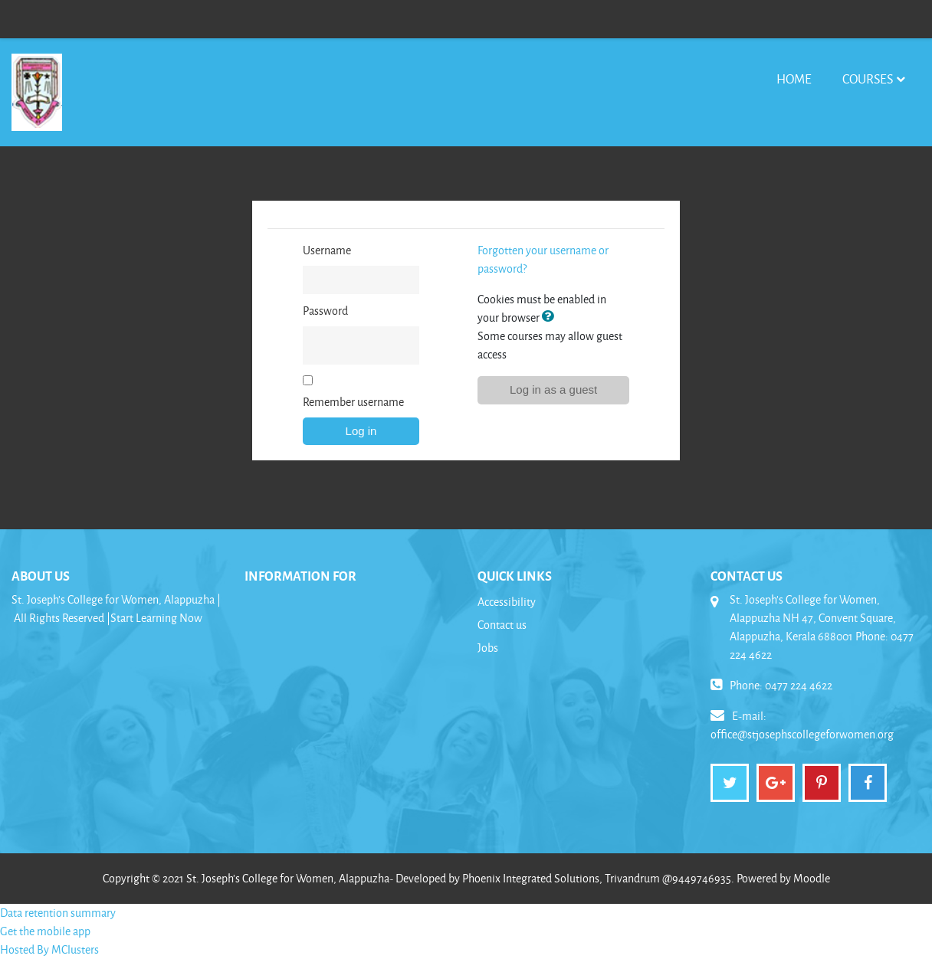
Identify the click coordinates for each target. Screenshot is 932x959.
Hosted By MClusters (49, 949)
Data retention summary (58, 913)
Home (794, 78)
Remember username (353, 402)
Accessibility (506, 602)
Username (327, 250)
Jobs (487, 648)
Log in (361, 430)
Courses (867, 78)
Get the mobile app (45, 931)
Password (325, 311)
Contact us (502, 625)
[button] (551, 317)
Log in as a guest (553, 389)
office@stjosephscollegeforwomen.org (802, 734)
